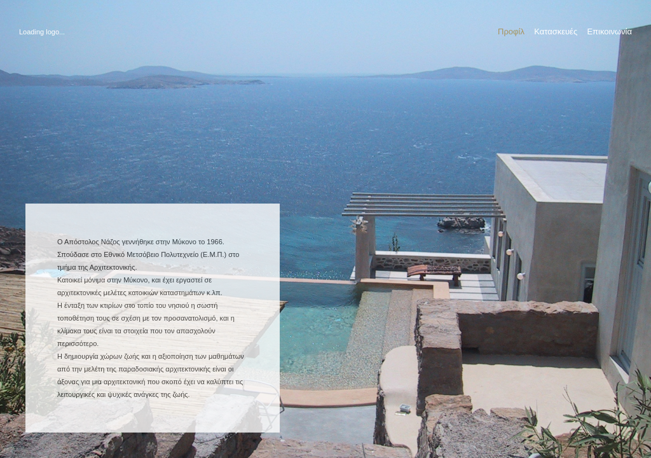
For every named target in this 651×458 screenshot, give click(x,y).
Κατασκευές (555, 31)
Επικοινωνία (609, 31)
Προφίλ (511, 31)
